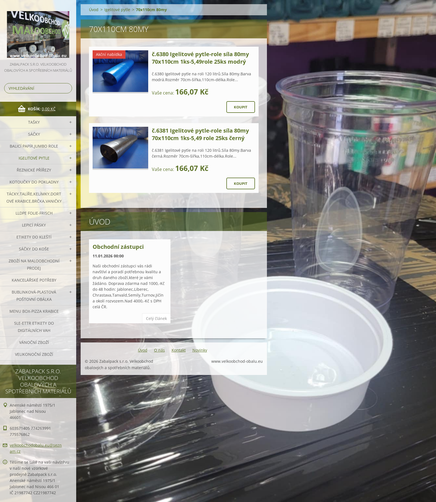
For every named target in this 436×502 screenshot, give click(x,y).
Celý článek (156, 318)
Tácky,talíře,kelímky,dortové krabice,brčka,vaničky (34, 197)
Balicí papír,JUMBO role (34, 146)
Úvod (93, 9)
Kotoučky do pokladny (34, 182)
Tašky (34, 122)
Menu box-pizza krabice (34, 311)
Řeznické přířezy (34, 170)
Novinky (199, 350)
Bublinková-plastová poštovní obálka (34, 295)
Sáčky (34, 134)
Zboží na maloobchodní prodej (34, 264)
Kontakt (179, 350)
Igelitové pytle (34, 158)
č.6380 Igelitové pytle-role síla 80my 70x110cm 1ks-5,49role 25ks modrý (200, 57)
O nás (159, 350)
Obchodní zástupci (118, 246)
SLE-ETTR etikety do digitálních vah (34, 326)
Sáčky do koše (34, 249)
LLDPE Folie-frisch (34, 213)
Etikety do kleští (33, 237)
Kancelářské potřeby (34, 280)
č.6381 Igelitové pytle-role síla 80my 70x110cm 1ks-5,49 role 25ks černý (200, 134)
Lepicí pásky (34, 225)
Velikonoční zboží (34, 354)
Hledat (66, 88)
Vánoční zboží (34, 342)
